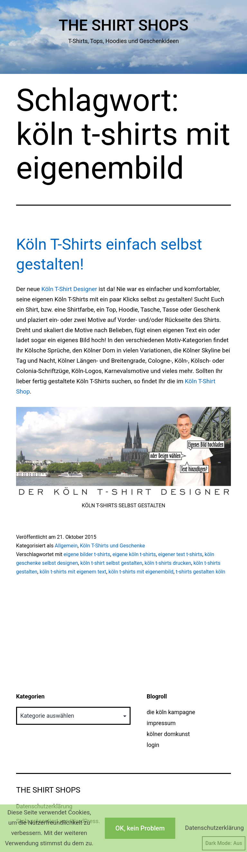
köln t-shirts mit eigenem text (73, 572)
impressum (161, 723)
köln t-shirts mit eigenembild (140, 572)
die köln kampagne (171, 712)
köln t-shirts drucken (168, 563)
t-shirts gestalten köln (200, 572)
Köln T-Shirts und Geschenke (112, 546)
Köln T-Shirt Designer (69, 289)
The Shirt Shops (123, 25)
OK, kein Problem (140, 828)
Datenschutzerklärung (214, 827)
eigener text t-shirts (180, 554)
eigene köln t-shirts (134, 554)
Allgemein (66, 546)
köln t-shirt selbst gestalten (111, 563)
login (153, 744)
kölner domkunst (168, 734)
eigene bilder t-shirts (87, 554)
